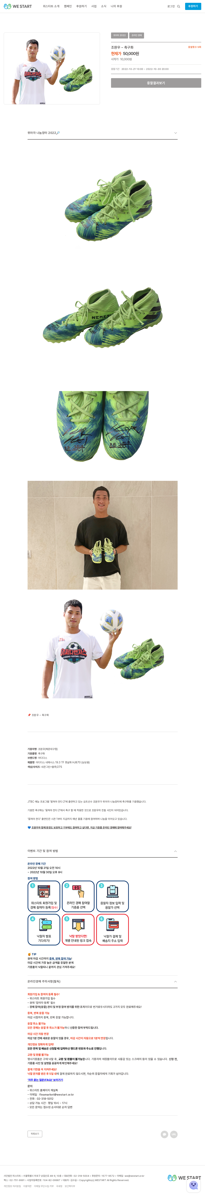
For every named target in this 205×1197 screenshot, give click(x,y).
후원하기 (193, 6)
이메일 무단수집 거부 (44, 1186)
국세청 (59, 1186)
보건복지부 (70, 1186)
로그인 (171, 6)
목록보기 (35, 1133)
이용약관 (27, 1186)
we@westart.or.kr (134, 1175)
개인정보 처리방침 (12, 1186)
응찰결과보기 (156, 83)
